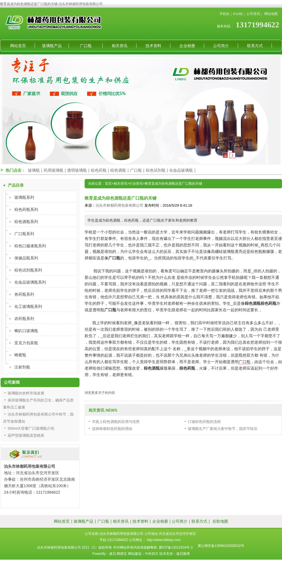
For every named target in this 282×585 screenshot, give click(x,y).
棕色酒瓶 (118, 170)
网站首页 (18, 45)
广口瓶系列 (24, 233)
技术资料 (153, 45)
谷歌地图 (220, 521)
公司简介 (221, 45)
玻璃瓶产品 (52, 45)
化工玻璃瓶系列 (28, 306)
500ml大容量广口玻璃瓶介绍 (31, 428)
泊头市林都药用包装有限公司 (119, 205)
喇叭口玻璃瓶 (26, 330)
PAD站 (238, 14)
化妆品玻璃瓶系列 (30, 282)
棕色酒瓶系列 (26, 221)
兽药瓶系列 (24, 294)
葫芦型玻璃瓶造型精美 (26, 435)
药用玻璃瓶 (53, 170)
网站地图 (271, 14)
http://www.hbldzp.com (163, 540)
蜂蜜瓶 (20, 355)
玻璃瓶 (34, 170)
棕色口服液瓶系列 (30, 246)
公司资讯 (253, 14)
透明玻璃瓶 (77, 170)
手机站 (224, 14)
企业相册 (187, 45)
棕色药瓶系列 (26, 209)
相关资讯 (119, 45)
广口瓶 (86, 45)
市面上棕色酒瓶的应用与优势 (116, 422)
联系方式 (255, 45)
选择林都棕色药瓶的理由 (112, 429)
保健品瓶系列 (26, 258)
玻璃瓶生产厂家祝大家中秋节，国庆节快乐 (222, 429)
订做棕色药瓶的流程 (204, 422)
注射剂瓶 (22, 367)
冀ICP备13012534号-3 (176, 547)
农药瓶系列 (24, 318)
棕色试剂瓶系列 (28, 270)
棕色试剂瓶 (156, 170)
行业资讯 (136, 184)
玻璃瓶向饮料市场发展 (26, 393)
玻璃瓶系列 (24, 197)
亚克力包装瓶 (26, 343)
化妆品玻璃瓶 (181, 170)
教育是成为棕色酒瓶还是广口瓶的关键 (173, 184)
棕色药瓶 (99, 170)
